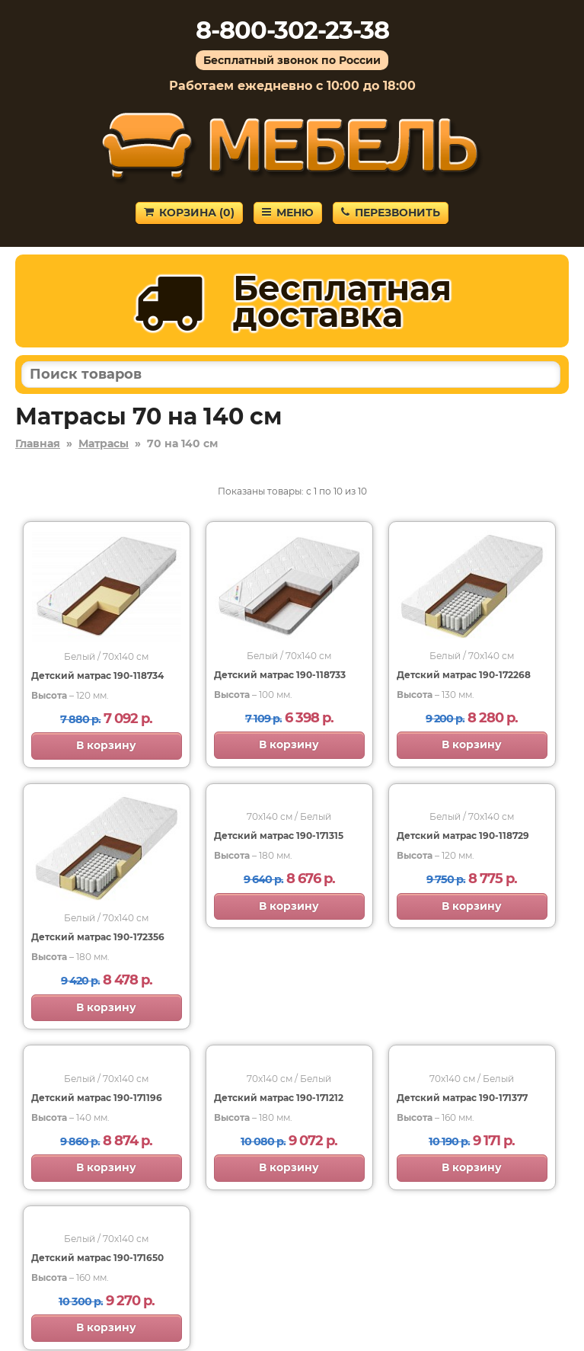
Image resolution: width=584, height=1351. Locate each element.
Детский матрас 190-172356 (97, 937)
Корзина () (189, 212)
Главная (37, 443)
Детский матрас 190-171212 (278, 1097)
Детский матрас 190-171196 (96, 1097)
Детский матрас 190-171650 (97, 1257)
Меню (288, 212)
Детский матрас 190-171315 (278, 835)
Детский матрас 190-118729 (463, 835)
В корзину (106, 745)
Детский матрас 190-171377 (462, 1097)
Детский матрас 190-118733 (280, 674)
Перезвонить (390, 212)
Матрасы (103, 443)
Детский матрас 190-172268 (464, 674)
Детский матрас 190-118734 (97, 675)
